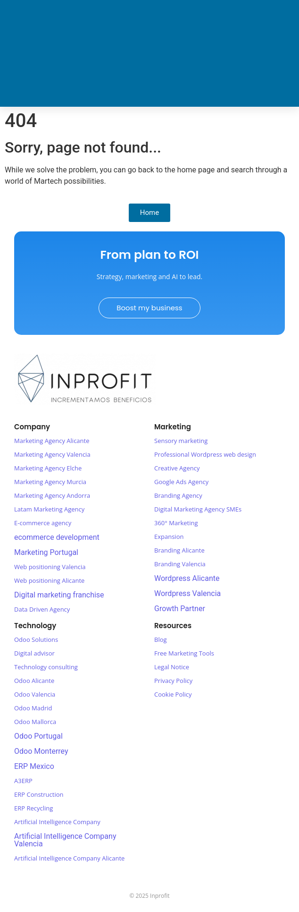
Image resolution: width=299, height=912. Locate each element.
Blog (160, 639)
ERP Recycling (33, 808)
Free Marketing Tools (184, 653)
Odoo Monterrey (41, 751)
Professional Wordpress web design (205, 454)
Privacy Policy (173, 680)
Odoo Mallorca (35, 721)
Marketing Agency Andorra (52, 495)
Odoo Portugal (38, 736)
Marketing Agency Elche (48, 468)
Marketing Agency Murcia (50, 481)
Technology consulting (46, 667)
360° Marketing (176, 523)
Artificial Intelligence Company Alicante (69, 858)
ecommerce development (57, 537)
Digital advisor (34, 653)
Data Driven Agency (42, 609)
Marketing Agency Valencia (52, 454)
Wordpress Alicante (186, 578)
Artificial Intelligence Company (57, 822)
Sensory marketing (181, 440)
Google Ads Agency (181, 481)
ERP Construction (38, 794)
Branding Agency (178, 495)
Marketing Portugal (46, 552)
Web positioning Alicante (49, 580)
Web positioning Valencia (50, 567)
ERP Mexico (34, 766)
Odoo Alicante (34, 680)
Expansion (168, 536)
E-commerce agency (42, 523)
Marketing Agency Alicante (52, 440)
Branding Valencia (180, 564)
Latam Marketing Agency (49, 509)
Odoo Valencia (34, 694)
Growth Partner (179, 608)
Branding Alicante (179, 550)
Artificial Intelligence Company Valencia (65, 840)
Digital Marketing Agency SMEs (197, 509)
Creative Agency (176, 468)
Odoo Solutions (36, 639)
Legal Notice (171, 667)
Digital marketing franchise (59, 594)
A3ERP (23, 780)
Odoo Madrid (33, 708)
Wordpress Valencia (187, 593)
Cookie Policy (173, 694)
